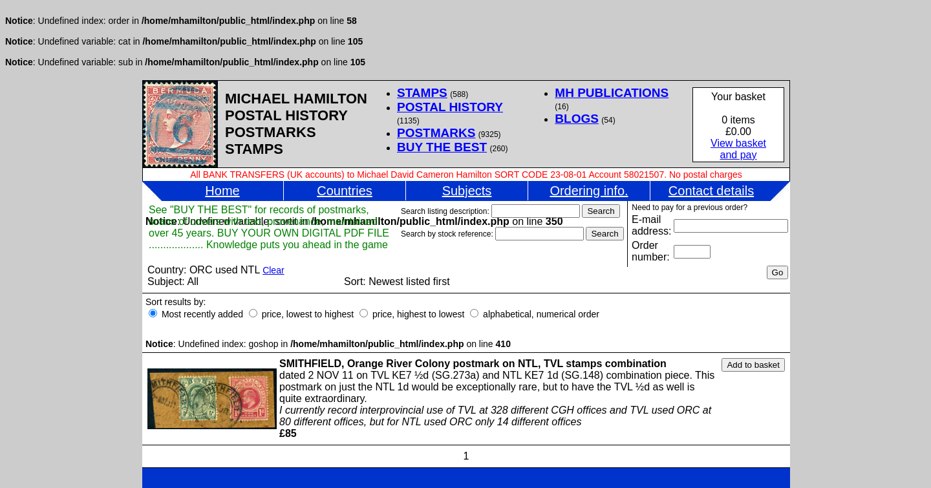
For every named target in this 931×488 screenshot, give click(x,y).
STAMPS (422, 93)
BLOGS (577, 118)
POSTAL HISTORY (450, 107)
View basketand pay (738, 149)
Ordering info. (589, 191)
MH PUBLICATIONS (612, 93)
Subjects (467, 191)
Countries (344, 191)
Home (222, 191)
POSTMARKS (436, 133)
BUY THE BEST (442, 147)
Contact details (711, 191)
